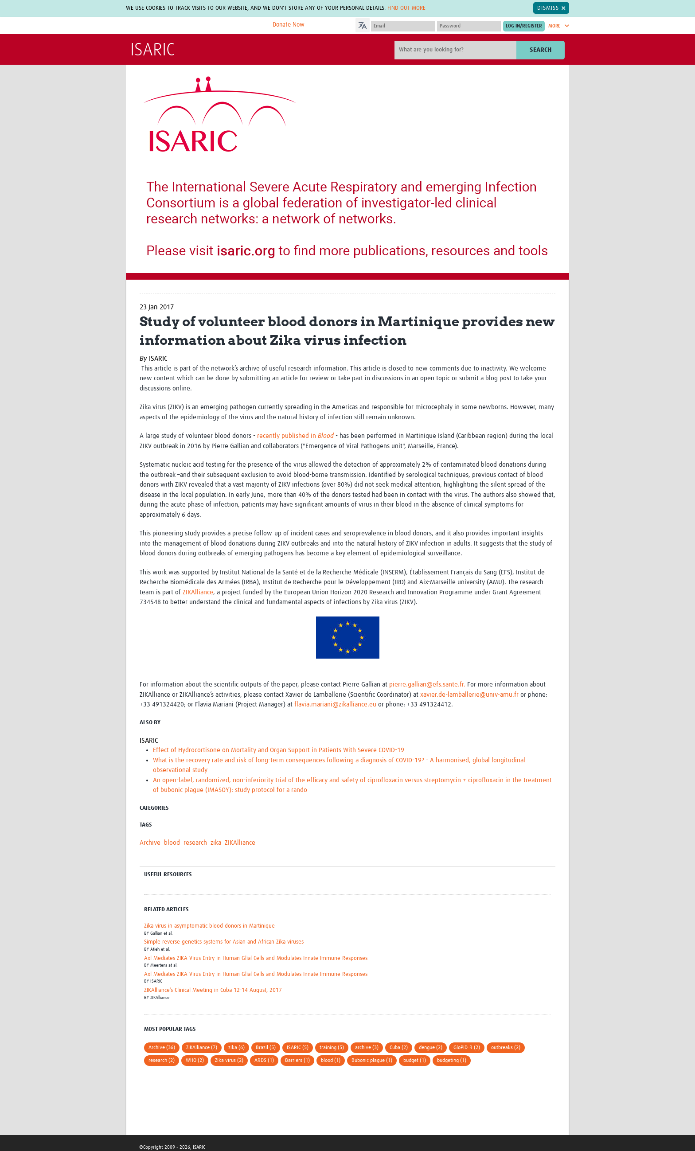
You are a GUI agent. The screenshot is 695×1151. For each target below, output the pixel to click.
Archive (150, 842)
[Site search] (456, 50)
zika (216, 842)
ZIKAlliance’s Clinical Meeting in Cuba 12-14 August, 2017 (213, 990)
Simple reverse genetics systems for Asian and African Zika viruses (224, 942)
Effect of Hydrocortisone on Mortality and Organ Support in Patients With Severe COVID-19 (278, 750)
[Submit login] (524, 26)
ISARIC (152, 50)
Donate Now (289, 25)
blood (172, 842)
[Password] (469, 26)
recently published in (295, 436)
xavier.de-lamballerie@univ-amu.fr (469, 694)
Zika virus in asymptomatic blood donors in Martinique (209, 926)
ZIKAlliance (198, 592)
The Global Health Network (196, 26)
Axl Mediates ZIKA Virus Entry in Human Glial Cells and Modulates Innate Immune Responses (255, 958)
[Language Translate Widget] (387, 24)
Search (540, 50)
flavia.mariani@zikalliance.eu (335, 704)
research (195, 842)
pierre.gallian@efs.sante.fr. (428, 684)
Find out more (406, 8)
